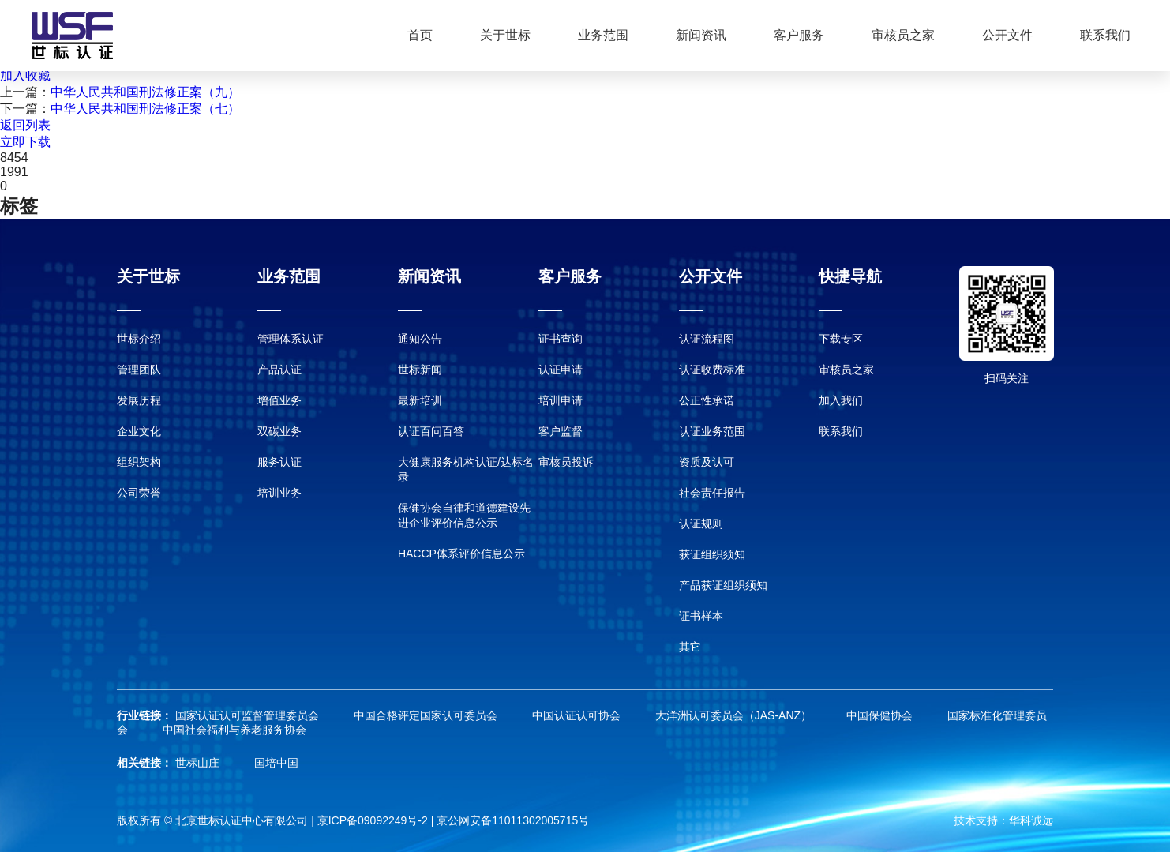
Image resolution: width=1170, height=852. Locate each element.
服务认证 (279, 462)
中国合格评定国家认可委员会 (427, 715)
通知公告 (420, 338)
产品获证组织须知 (723, 585)
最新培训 (420, 400)
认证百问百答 (431, 431)
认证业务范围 (712, 431)
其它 (690, 646)
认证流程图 (706, 338)
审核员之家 (903, 35)
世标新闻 (420, 369)
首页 (420, 35)
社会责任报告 (712, 492)
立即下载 (25, 141)
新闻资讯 (701, 35)
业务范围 (603, 35)
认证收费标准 (712, 369)
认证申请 (560, 369)
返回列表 (25, 125)
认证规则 (701, 523)
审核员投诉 (566, 462)
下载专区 (841, 338)
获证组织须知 (712, 554)
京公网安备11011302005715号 (513, 820)
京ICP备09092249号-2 (372, 820)
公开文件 (1007, 35)
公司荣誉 (139, 492)
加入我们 (841, 400)
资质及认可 (706, 462)
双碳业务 (279, 431)
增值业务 (279, 400)
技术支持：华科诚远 (1003, 820)
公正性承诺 (706, 400)
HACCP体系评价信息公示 (461, 553)
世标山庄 (199, 762)
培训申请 (560, 400)
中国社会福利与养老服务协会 (234, 729)
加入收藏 (25, 75)
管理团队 (139, 369)
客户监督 (560, 431)
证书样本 (701, 616)
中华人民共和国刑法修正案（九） (145, 92)
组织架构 (139, 462)
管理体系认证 (290, 338)
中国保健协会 (881, 715)
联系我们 (1105, 35)
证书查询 (560, 338)
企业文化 (139, 431)
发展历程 (139, 400)
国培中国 (276, 762)
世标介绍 (139, 338)
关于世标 (505, 35)
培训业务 (279, 492)
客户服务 (799, 35)
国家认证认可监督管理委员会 (248, 715)
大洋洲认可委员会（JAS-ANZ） (735, 715)
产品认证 (279, 369)
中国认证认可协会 (578, 715)
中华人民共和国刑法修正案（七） (145, 108)
